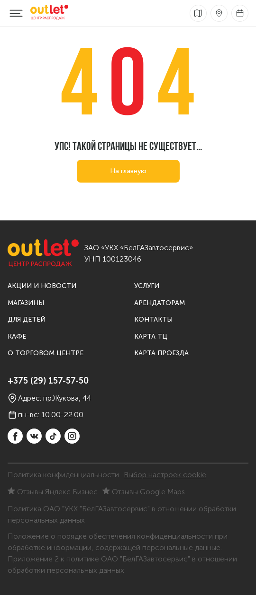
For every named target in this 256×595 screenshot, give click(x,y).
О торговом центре (45, 353)
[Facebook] (15, 436)
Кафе (17, 336)
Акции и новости (42, 286)
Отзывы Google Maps (143, 491)
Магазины (26, 303)
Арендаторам (159, 303)
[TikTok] (53, 436)
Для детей (27, 319)
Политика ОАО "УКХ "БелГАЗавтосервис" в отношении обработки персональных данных (122, 514)
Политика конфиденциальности (63, 474)
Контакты (153, 319)
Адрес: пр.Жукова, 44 (49, 398)
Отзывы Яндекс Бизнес (53, 491)
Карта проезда (161, 353)
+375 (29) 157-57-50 (48, 381)
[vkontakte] (34, 436)
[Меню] (16, 13)
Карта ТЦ (150, 336)
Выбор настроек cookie (165, 474)
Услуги (146, 286)
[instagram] (72, 436)
